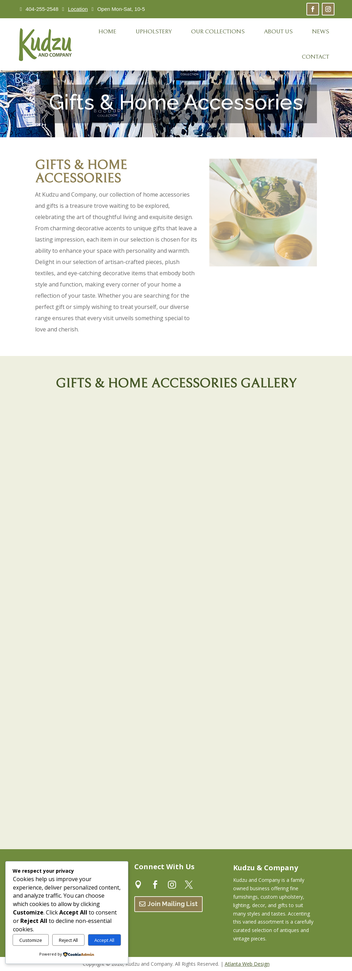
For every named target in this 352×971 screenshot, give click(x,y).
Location (78, 9)
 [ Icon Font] (155, 884)
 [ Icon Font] (138, 884)
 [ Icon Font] (172, 884)
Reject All (68, 940)
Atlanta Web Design (247, 963)
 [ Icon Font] (189, 884)
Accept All (104, 940)
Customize (30, 940)
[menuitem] (107, 32)
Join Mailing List (173, 903)
